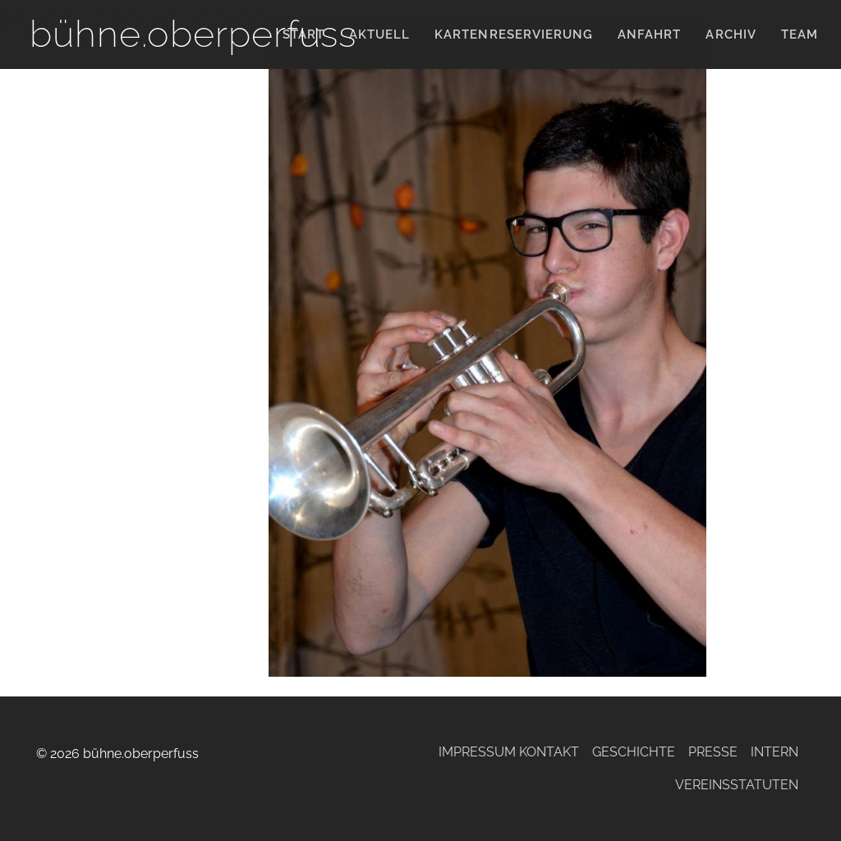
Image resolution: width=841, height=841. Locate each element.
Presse (713, 752)
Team (799, 34)
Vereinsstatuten (736, 785)
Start (303, 34)
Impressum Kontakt (509, 752)
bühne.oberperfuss (193, 34)
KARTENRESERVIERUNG (513, 34)
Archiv (730, 34)
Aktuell (379, 34)
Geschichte (633, 752)
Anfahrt (649, 34)
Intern (774, 752)
